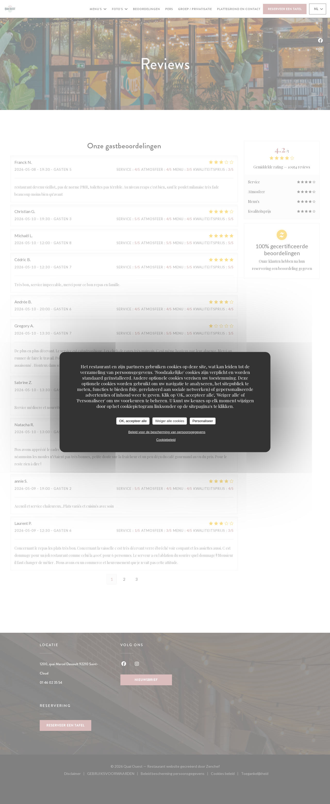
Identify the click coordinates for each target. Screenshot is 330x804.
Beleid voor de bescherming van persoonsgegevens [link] (166, 432)
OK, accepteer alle (133, 421)
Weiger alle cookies (169, 421)
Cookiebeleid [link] (166, 439)
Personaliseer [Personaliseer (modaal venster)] (202, 421)
